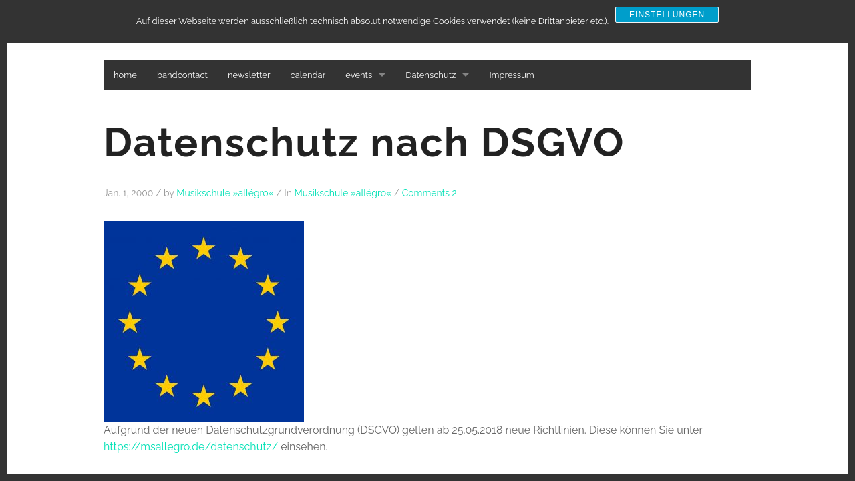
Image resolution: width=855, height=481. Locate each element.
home (125, 75)
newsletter (249, 75)
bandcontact (182, 75)
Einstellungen (667, 14)
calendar (308, 75)
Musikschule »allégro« (225, 193)
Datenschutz (430, 75)
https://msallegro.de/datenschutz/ (191, 446)
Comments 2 (429, 193)
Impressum (511, 75)
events (358, 75)
